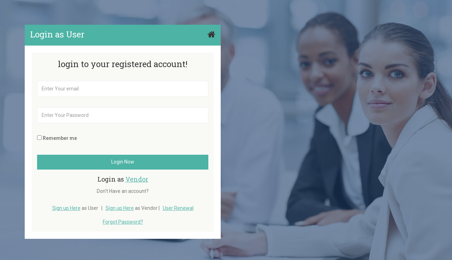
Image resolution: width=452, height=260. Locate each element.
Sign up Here (66, 208)
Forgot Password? (123, 222)
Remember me (60, 138)
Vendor (136, 179)
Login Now (122, 162)
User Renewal (178, 208)
